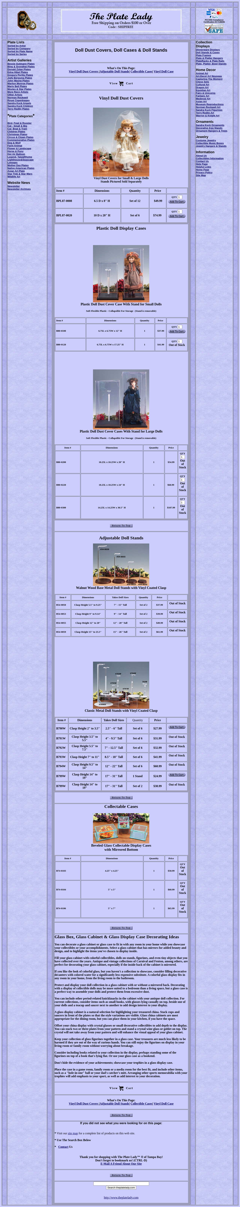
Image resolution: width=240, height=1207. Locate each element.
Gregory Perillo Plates (20, 75)
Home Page (202, 169)
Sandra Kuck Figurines (209, 110)
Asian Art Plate (16, 171)
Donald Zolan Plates (19, 69)
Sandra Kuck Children (20, 106)
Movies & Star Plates (20, 89)
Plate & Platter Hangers (209, 58)
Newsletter (14, 186)
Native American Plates (21, 168)
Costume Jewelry (206, 140)
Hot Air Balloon (16, 154)
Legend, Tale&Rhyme (20, 156)
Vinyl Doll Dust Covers (84, 71)
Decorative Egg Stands (209, 128)
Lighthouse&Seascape (21, 159)
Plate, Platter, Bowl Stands (211, 63)
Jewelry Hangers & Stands (211, 146)
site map (73, 1133)
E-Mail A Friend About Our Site (121, 1163)
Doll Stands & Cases (208, 52)
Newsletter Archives (19, 189)
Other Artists (15, 94)
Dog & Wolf (14, 142)
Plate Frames (203, 55)
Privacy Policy (204, 172)
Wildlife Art (14, 176)
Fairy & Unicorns (205, 93)
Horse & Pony (15, 151)
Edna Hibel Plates (18, 72)
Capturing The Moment (209, 79)
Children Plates (16, 131)
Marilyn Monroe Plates (20, 83)
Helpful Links (203, 166)
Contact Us (202, 161)
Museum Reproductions (210, 104)
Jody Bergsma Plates (20, 77)
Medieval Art (203, 98)
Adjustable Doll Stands (114, 71)
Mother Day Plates (18, 165)
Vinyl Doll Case (164, 71)
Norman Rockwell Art (208, 107)
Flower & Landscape (19, 148)
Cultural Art (202, 84)
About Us (201, 155)
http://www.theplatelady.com (121, 1197)
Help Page (202, 164)
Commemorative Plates (21, 140)
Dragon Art (202, 87)
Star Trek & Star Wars (20, 173)
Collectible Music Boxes (210, 143)
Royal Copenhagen (19, 100)
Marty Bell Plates (17, 86)
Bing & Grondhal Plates (21, 66)
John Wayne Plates (19, 80)
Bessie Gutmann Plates (21, 63)
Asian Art (201, 101)
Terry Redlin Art (205, 112)
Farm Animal (15, 145)
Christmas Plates (17, 134)
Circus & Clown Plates (20, 137)
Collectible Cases (141, 71)
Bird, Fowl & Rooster (20, 123)
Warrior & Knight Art (207, 115)
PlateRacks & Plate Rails (210, 61)
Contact (63, 1146)
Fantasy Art (202, 95)
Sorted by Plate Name (20, 51)
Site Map (201, 175)
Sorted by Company (19, 48)
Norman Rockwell (18, 97)
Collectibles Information (210, 158)
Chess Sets (202, 81)
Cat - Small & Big (17, 126)
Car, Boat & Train (17, 128)
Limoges (12, 162)
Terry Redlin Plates (18, 108)
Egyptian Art (203, 90)
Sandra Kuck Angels (19, 103)
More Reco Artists (18, 92)
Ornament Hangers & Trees (211, 130)
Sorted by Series (17, 54)
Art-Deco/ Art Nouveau (209, 76)
